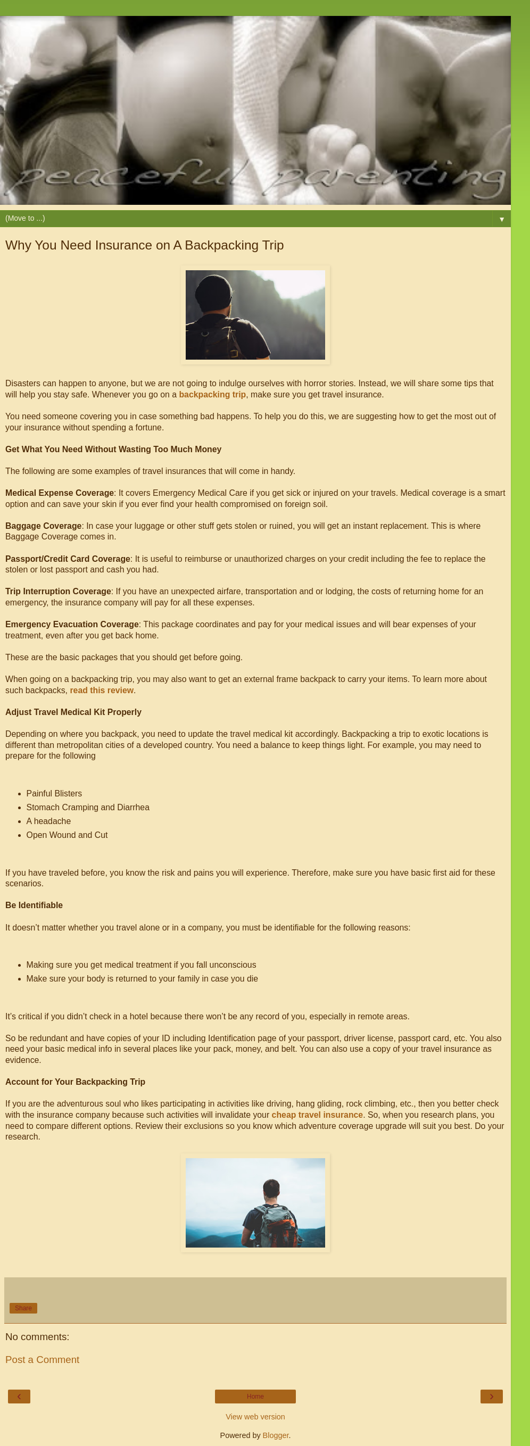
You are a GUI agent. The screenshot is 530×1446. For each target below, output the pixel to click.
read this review (102, 690)
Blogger (276, 1435)
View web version (255, 1416)
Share (23, 1308)
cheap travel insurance (317, 1114)
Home (255, 1396)
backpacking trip (212, 394)
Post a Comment (42, 1359)
